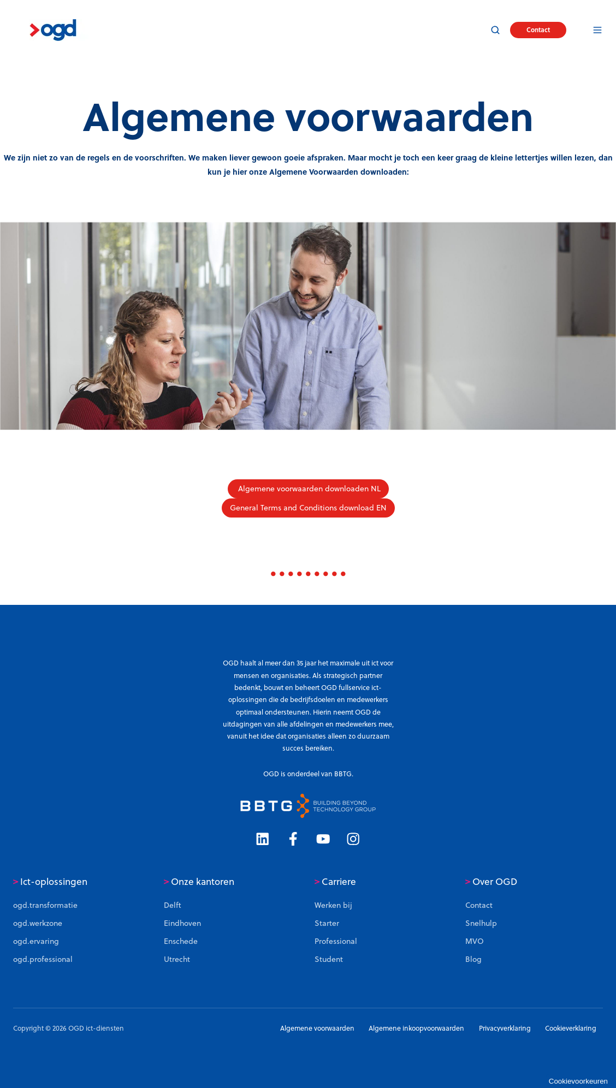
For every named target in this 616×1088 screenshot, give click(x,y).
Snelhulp (481, 923)
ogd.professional (43, 959)
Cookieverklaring (570, 1028)
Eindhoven (182, 923)
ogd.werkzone (37, 923)
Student (329, 959)
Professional (336, 941)
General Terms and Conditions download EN (308, 507)
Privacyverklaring (505, 1028)
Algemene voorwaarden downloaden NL (308, 488)
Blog (473, 959)
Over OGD (491, 881)
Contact (538, 29)
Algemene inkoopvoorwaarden (416, 1028)
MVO (474, 941)
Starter (327, 923)
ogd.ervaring (36, 941)
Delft (172, 905)
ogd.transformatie (45, 905)
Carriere (335, 881)
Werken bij (333, 905)
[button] (495, 30)
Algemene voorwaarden (317, 1028)
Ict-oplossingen (50, 881)
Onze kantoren (199, 881)
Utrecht (177, 959)
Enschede (181, 941)
